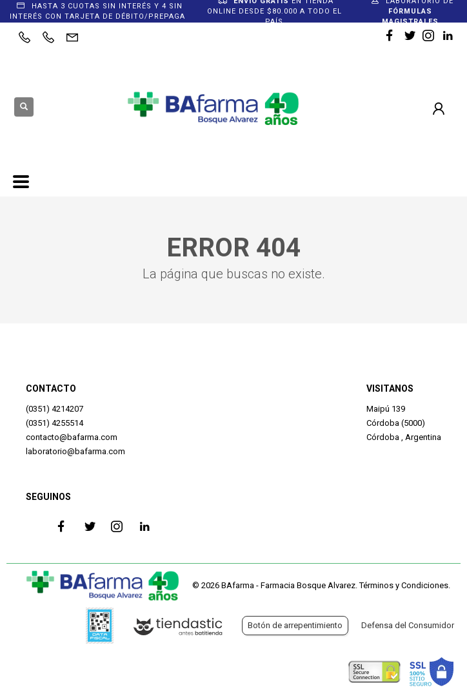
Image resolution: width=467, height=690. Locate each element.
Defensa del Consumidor (407, 625)
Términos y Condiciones (403, 585)
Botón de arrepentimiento (295, 625)
